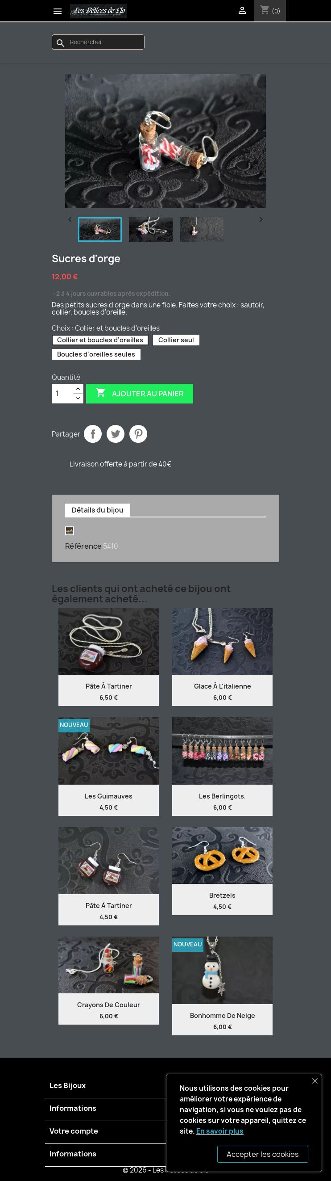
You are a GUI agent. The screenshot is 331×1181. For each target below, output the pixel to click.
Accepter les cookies (263, 1154)
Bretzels (222, 895)
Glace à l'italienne (222, 686)
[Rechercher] (98, 42)
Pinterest (138, 434)
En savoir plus (220, 1131)
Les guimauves (108, 796)
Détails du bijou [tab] (98, 510)
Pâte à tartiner (109, 686)
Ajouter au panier (139, 393)
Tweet (115, 434)
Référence (83, 546)
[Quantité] (62, 393)
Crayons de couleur (108, 1004)
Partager (93, 434)
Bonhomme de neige (222, 1015)
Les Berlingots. (222, 796)
